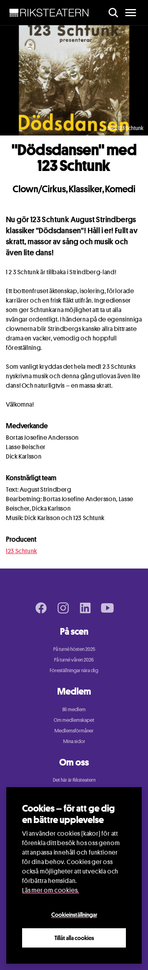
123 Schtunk (21, 551)
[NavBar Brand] (49, 13)
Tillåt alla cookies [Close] (74, 938)
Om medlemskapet (74, 719)
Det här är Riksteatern (74, 779)
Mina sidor (74, 741)
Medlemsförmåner (74, 730)
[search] (113, 12)
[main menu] (131, 12)
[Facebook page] (41, 608)
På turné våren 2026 (74, 659)
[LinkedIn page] (85, 608)
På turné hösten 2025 (74, 648)
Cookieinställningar (74, 914)
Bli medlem (74, 709)
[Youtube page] (107, 608)
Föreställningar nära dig (74, 670)
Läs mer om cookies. (50, 890)
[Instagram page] (63, 608)
